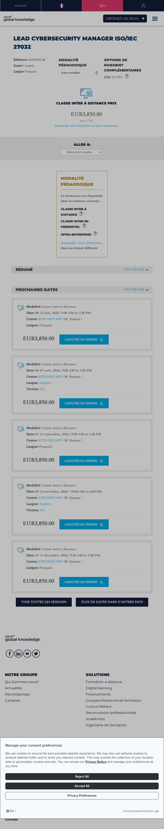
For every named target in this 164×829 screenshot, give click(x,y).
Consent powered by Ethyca (141, 811)
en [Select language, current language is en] (11, 811)
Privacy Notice (95, 762)
